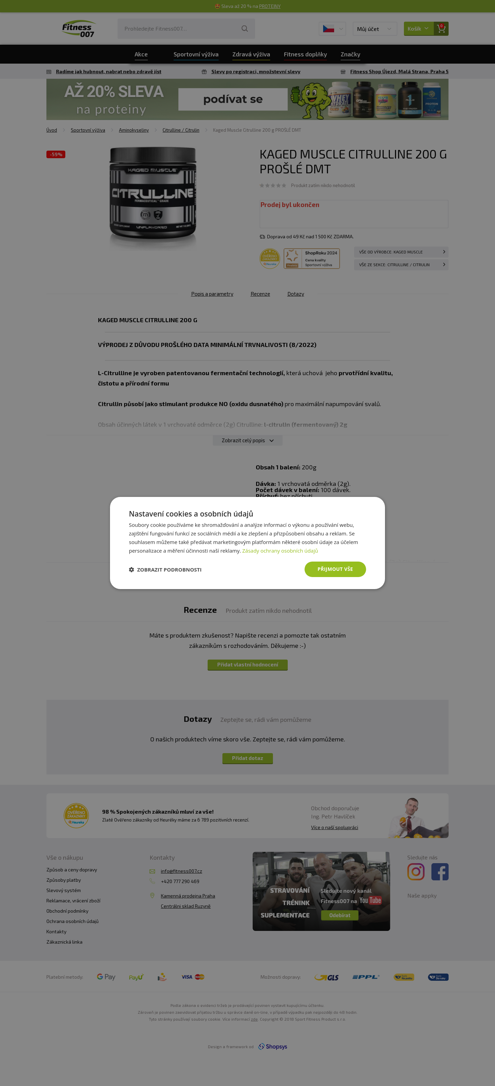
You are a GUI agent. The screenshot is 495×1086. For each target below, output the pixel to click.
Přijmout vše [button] (335, 569)
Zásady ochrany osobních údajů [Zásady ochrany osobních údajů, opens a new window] (280, 550)
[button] (165, 569)
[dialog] (247, 543)
